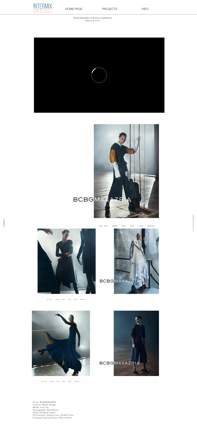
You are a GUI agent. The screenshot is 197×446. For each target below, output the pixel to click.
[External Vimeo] (99, 75)
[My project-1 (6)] (185, 223)
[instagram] (7, 223)
